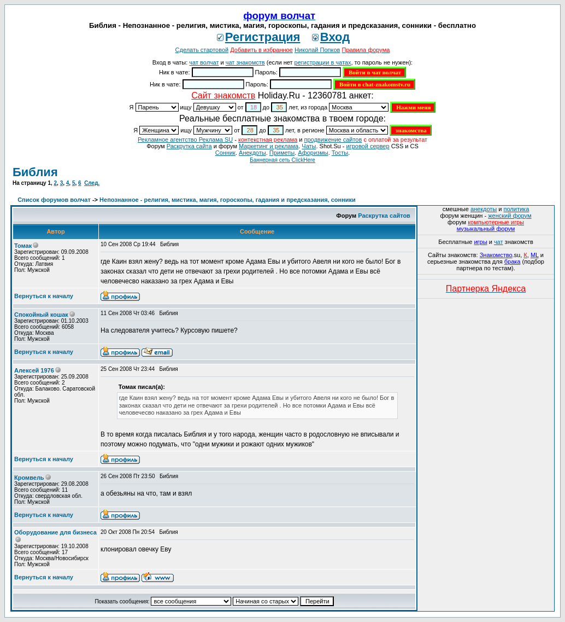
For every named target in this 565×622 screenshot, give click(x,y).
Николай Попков (317, 49)
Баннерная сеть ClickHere (282, 160)
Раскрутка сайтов (384, 215)
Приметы (282, 152)
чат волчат (204, 62)
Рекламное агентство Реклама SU (185, 139)
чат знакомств (245, 62)
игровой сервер (367, 146)
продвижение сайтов (333, 139)
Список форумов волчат (54, 199)
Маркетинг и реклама (268, 146)
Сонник (225, 152)
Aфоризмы (313, 152)
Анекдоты (252, 152)
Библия (35, 172)
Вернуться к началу (43, 296)
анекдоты (483, 209)
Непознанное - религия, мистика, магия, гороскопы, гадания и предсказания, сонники (227, 199)
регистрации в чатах (323, 62)
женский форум (509, 215)
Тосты (340, 152)
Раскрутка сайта (189, 146)
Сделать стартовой (202, 49)
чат (498, 242)
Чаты (309, 146)
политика (516, 209)
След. (91, 183)
